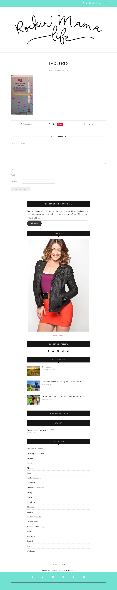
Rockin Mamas (33, 521)
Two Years (46, 367)
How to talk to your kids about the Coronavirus (61, 396)
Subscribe (34, 223)
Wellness (31, 551)
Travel (30, 541)
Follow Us (31, 433)
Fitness (30, 468)
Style (29, 531)
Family (30, 463)
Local (29, 497)
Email (14, 175)
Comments (26, 124)
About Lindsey (58, 335)
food (29, 473)
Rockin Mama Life (35, 517)
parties (30, 512)
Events (30, 458)
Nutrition (31, 502)
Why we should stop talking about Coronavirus (61, 382)
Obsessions (32, 507)
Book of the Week (35, 448)
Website (14, 181)
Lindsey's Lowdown (35, 487)
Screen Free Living (35, 526)
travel (29, 546)
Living (29, 492)
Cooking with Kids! (35, 453)
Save (61, 124)
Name (14, 169)
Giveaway (31, 483)
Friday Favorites (34, 478)
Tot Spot (31, 536)
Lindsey (91, 124)
